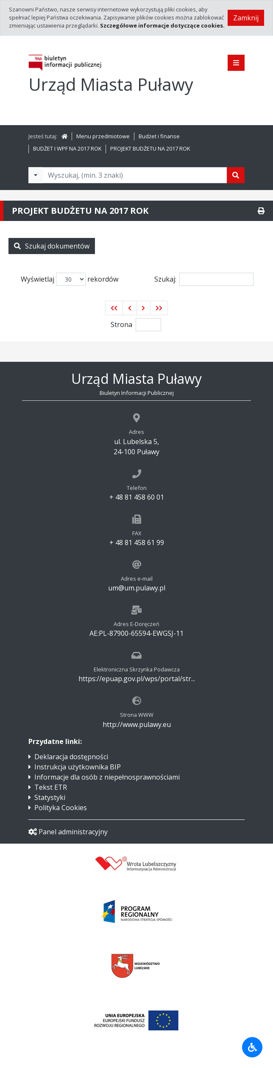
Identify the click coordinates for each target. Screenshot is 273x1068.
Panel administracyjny (68, 831)
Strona (121, 324)
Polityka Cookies (60, 807)
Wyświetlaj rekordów (69, 279)
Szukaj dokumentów (51, 246)
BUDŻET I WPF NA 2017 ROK (67, 148)
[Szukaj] (236, 175)
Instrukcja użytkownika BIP (77, 767)
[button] (114, 308)
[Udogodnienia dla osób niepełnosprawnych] (252, 1047)
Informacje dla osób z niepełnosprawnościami (107, 777)
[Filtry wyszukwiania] (35, 175)
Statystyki (49, 797)
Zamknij (246, 17)
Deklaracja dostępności (71, 756)
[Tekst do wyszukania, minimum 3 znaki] (134, 175)
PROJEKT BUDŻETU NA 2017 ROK (150, 148)
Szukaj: (204, 279)
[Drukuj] (261, 210)
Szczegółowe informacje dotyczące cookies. (162, 25)
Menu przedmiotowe (103, 136)
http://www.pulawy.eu (137, 724)
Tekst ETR (50, 787)
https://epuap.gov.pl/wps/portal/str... (136, 678)
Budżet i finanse (159, 136)
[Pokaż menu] (236, 63)
